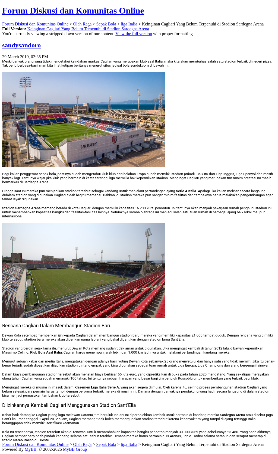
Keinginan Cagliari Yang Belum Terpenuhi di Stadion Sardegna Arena (88, 29)
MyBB (31, 449)
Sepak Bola (106, 24)
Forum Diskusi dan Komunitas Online (73, 10)
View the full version (133, 33)
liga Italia (129, 24)
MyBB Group (75, 449)
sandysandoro (21, 45)
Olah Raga (82, 24)
